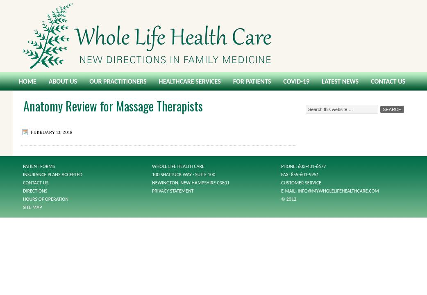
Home (27, 81)
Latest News (340, 81)
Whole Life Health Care (213, 36)
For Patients (252, 81)
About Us (63, 81)
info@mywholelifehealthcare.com (338, 191)
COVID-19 (296, 81)
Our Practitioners (117, 81)
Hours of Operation (45, 199)
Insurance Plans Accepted (52, 174)
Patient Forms (39, 166)
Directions (35, 191)
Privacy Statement (173, 191)
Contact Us (388, 81)
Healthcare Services (190, 81)
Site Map (32, 207)
